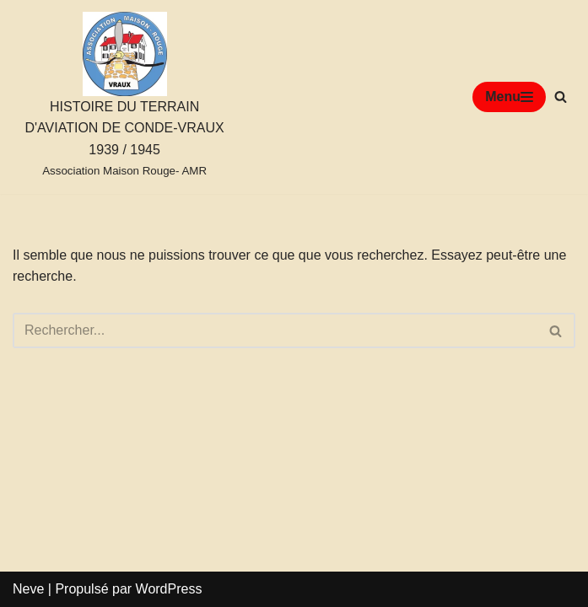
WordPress (169, 589)
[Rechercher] (560, 96)
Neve (28, 589)
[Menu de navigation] (509, 97)
